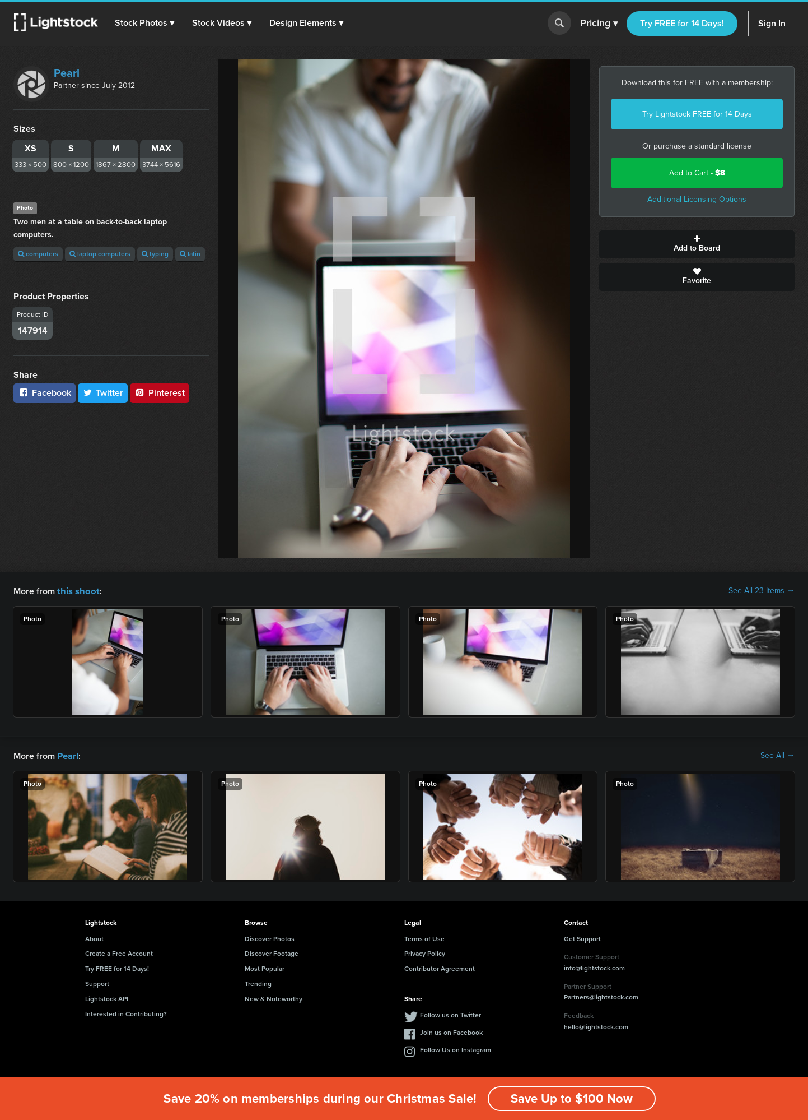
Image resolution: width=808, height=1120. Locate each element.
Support (97, 983)
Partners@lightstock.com (601, 996)
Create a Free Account (119, 952)
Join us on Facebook (451, 1031)
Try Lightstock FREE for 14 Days (697, 114)
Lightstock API (106, 998)
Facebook (44, 392)
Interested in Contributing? (126, 1013)
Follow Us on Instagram (455, 1049)
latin (190, 254)
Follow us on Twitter (450, 1014)
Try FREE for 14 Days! (682, 23)
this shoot (76, 590)
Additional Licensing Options (696, 199)
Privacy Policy (424, 952)
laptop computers (99, 254)
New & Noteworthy (273, 998)
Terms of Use (424, 938)
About (94, 938)
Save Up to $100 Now (572, 1098)
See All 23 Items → (761, 590)
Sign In (772, 23)
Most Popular (264, 967)
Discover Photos (270, 938)
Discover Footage (271, 952)
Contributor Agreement (439, 967)
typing (155, 254)
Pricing (599, 23)
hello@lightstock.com (596, 1026)
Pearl (67, 72)
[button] (145, 23)
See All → (777, 755)
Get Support (582, 938)
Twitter (103, 392)
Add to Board (697, 244)
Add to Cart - (697, 173)
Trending (258, 983)
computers (38, 254)
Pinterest (159, 392)
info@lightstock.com (594, 967)
